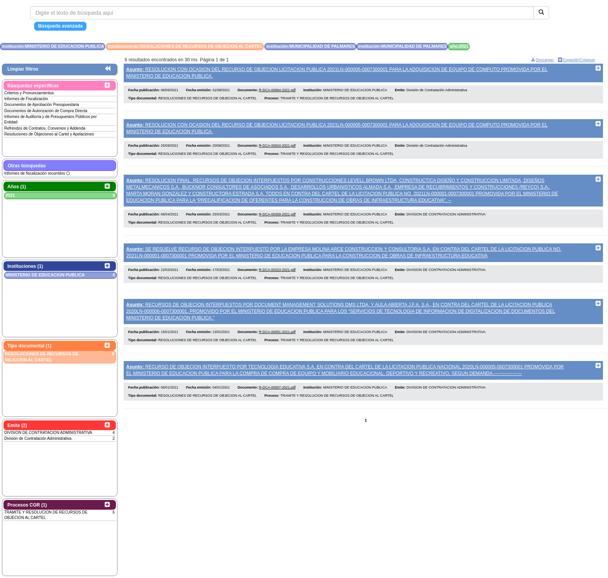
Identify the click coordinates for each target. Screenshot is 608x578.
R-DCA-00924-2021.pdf (277, 150)
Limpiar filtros (22, 69)
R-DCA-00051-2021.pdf (277, 342)
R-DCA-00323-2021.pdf (277, 278)
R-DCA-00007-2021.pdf (277, 400)
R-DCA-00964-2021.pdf (277, 92)
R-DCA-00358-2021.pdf (277, 220)
